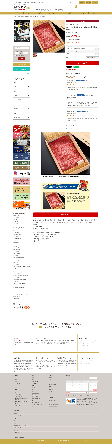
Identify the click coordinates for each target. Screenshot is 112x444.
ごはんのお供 (35, 396)
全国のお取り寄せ (18, 122)
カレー (33, 389)
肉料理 (33, 385)
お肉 (18, 13)
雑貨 (94, 13)
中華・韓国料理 (35, 381)
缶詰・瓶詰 (34, 395)
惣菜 (39, 13)
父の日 (15, 423)
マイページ (51, 397)
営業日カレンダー (70, 375)
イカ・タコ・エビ (19, 396)
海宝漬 (16, 403)
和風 (33, 379)
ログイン (95, 2)
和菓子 (50, 379)
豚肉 (16, 379)
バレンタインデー (18, 415)
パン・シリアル (35, 402)
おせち (15, 413)
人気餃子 (55, 9)
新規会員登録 (88, 2)
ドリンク (82, 13)
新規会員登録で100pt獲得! (74, 39)
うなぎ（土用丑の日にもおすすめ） (22, 425)
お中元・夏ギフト (18, 427)
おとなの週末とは (18, 2)
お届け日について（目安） (73, 46)
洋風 (33, 377)
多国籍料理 (34, 383)
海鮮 (29, 13)
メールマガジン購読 (53, 404)
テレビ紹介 (60, 9)
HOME (15, 16)
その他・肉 (17, 383)
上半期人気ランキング (19, 437)
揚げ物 (33, 387)
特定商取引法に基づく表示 (64, 440)
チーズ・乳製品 (67, 13)
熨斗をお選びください (72, 51)
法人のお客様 (40, 2)
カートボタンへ (66, 214)
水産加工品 (17, 405)
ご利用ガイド (26, 2)
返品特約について (71, 69)
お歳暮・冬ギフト (18, 432)
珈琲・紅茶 (51, 389)
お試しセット (17, 108)
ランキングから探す (22, 64)
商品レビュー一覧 (53, 406)
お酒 (50, 393)
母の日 (15, 420)
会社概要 (23, 440)
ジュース (51, 391)
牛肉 (16, 377)
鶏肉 (16, 381)
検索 (76, 6)
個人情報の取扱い (88, 440)
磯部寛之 (43, 9)
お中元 (47, 9)
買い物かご (82, 2)
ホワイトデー (17, 418)
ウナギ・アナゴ (18, 394)
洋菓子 (50, 377)
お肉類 (16, 375)
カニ (16, 392)
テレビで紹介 (17, 117)
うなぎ (51, 9)
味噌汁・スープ (35, 393)
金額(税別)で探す (18, 51)
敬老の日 (16, 430)
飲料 (50, 386)
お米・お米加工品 (36, 398)
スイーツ (51, 13)
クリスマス (16, 435)
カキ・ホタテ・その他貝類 (21, 401)
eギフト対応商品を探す (21, 69)
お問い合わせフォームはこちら (57, 327)
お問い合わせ (33, 2)
